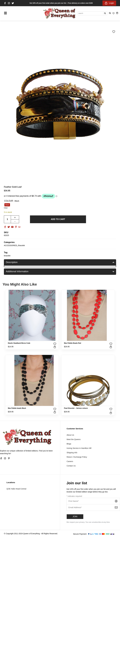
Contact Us (71, 466)
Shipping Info (72, 453)
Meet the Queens (74, 439)
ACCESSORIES (10, 245)
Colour (8, 201)
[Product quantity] (7, 219)
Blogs (69, 444)
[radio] (7, 204)
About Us (70, 435)
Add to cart (58, 219)
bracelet (7, 256)
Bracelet (21, 245)
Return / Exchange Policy (77, 457)
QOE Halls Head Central (16, 489)
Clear (6, 208)
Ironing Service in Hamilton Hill (79, 448)
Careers (70, 461)
